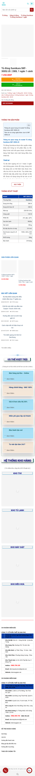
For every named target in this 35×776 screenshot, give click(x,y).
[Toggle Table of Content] (28, 125)
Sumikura (29, 200)
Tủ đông (4, 15)
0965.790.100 (15, 665)
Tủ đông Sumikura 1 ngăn (18, 17)
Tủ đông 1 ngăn (11, 93)
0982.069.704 (15, 716)
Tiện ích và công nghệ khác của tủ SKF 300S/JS (17, 134)
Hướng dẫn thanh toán (7, 740)
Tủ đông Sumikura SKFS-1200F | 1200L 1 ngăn (8, 275)
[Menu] (3, 4)
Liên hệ (3, 737)
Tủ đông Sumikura (27, 15)
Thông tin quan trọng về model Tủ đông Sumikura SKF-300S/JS (17, 129)
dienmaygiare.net (16, 672)
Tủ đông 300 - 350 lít (21, 93)
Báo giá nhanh (8, 103)
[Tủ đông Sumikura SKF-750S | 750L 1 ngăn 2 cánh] (26, 269)
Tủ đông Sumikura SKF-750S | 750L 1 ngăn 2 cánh (25, 281)
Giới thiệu (4, 734)
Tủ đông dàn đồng (9, 100)
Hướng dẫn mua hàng (7, 747)
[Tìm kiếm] (28, 4)
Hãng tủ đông (14, 15)
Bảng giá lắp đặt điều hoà (8, 743)
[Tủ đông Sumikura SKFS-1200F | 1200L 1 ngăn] (9, 266)
